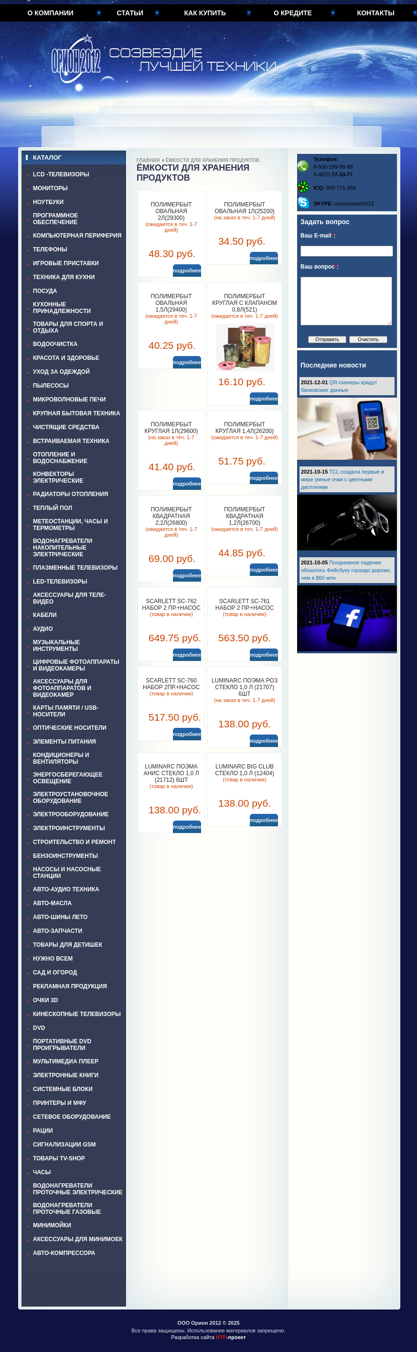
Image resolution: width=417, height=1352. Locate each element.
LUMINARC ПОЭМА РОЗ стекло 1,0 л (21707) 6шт (245, 687)
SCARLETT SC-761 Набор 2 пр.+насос (244, 604)
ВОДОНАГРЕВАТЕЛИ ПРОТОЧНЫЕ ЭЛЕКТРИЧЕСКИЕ (78, 1189)
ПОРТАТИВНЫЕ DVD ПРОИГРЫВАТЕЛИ (62, 1044)
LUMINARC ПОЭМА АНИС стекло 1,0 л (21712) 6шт (171, 773)
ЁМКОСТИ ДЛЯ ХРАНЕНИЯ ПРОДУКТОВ (212, 160)
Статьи (130, 13)
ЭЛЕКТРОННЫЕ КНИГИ (65, 1075)
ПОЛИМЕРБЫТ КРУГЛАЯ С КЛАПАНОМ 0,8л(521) (244, 303)
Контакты (376, 13)
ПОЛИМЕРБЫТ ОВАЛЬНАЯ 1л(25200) (244, 208)
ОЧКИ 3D (45, 1000)
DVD (39, 1028)
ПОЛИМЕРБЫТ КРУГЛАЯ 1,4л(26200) (244, 427)
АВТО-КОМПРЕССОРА (64, 1253)
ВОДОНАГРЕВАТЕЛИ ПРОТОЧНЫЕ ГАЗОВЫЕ (67, 1208)
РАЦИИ (43, 1130)
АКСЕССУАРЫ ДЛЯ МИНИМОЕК (78, 1239)
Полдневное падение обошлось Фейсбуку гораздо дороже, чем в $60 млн (346, 570)
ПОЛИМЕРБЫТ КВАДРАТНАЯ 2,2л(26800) (171, 516)
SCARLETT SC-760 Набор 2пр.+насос (171, 684)
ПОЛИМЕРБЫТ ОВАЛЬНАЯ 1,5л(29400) (171, 303)
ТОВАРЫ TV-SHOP (59, 1158)
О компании (51, 13)
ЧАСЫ (42, 1172)
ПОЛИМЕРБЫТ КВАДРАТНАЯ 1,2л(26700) (244, 516)
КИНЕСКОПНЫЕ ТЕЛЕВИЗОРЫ (77, 1014)
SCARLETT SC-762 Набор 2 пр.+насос (171, 604)
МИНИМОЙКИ (52, 1225)
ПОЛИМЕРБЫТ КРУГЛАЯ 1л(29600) (171, 427)
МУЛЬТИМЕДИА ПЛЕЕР (65, 1061)
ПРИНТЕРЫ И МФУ (59, 1103)
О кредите (293, 13)
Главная (148, 160)
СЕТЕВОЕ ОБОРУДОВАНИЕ (72, 1117)
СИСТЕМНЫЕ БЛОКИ (63, 1089)
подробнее (187, 270)
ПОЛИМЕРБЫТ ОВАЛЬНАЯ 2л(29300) (171, 211)
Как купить (205, 13)
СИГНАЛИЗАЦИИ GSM (64, 1144)
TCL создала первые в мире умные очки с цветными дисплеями (342, 479)
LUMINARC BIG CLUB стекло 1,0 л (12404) (244, 770)
